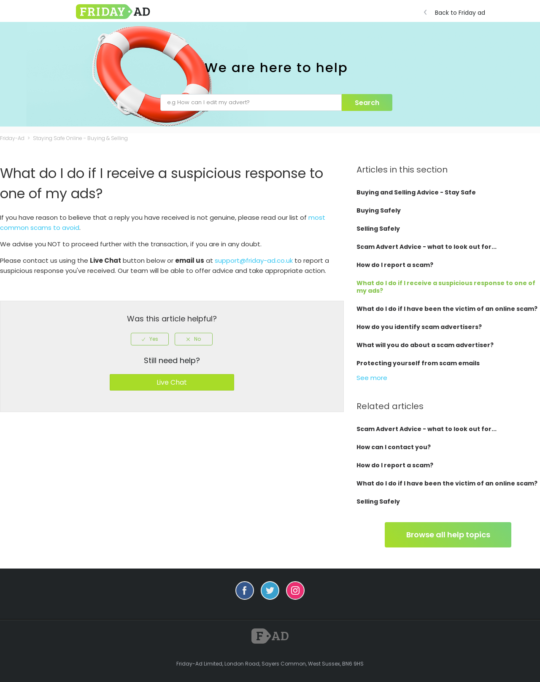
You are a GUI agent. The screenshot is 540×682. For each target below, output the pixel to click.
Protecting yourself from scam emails (418, 363)
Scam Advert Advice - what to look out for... (426, 247)
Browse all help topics (448, 534)
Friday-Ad (12, 138)
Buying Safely (378, 210)
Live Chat (172, 382)
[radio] (150, 339)
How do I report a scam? (394, 265)
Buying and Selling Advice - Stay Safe (416, 192)
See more (371, 377)
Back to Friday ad (456, 12)
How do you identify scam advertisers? (419, 327)
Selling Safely (378, 228)
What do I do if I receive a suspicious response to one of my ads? (445, 287)
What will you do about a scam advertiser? (425, 345)
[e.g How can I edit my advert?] (251, 102)
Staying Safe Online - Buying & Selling (80, 138)
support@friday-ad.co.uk (254, 260)
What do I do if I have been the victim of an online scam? (446, 309)
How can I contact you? (393, 447)
